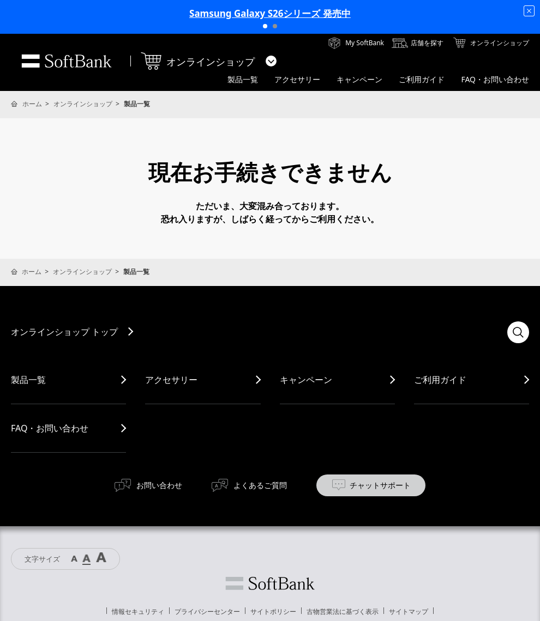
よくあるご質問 (260, 485)
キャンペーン (306, 380)
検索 (518, 332)
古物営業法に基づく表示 (343, 611)
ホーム (32, 103)
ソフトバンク (270, 583)
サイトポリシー (273, 611)
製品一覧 (28, 380)
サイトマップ (408, 611)
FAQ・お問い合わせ (49, 428)
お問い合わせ (159, 485)
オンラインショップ (82, 103)
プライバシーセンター (207, 611)
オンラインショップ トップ (64, 332)
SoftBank (66, 61)
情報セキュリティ (138, 611)
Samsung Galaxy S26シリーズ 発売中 (270, 13)
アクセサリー (171, 380)
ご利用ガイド (440, 380)
